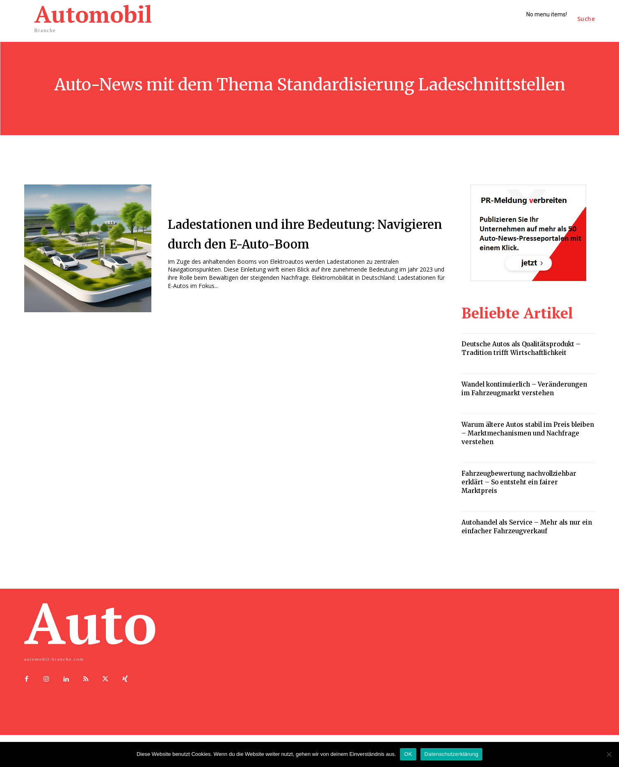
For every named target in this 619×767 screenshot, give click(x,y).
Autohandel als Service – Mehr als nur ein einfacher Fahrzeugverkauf (526, 526)
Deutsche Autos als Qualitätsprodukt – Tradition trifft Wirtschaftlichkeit (520, 348)
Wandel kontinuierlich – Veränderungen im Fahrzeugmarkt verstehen (524, 388)
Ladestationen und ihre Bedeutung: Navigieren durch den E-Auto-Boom (308, 233)
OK (408, 754)
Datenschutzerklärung (451, 754)
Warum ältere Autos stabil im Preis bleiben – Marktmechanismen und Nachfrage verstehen (527, 433)
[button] (586, 19)
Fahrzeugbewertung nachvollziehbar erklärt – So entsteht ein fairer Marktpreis (518, 482)
